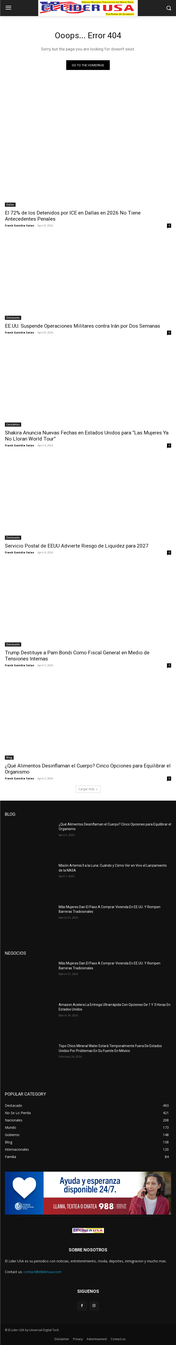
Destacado (13, 317)
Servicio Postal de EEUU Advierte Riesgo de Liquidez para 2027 (76, 546)
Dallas (10, 204)
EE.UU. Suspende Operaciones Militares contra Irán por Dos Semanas (82, 326)
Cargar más (88, 789)
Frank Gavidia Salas (19, 225)
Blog (9, 757)
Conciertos (13, 424)
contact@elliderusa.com (42, 1271)
